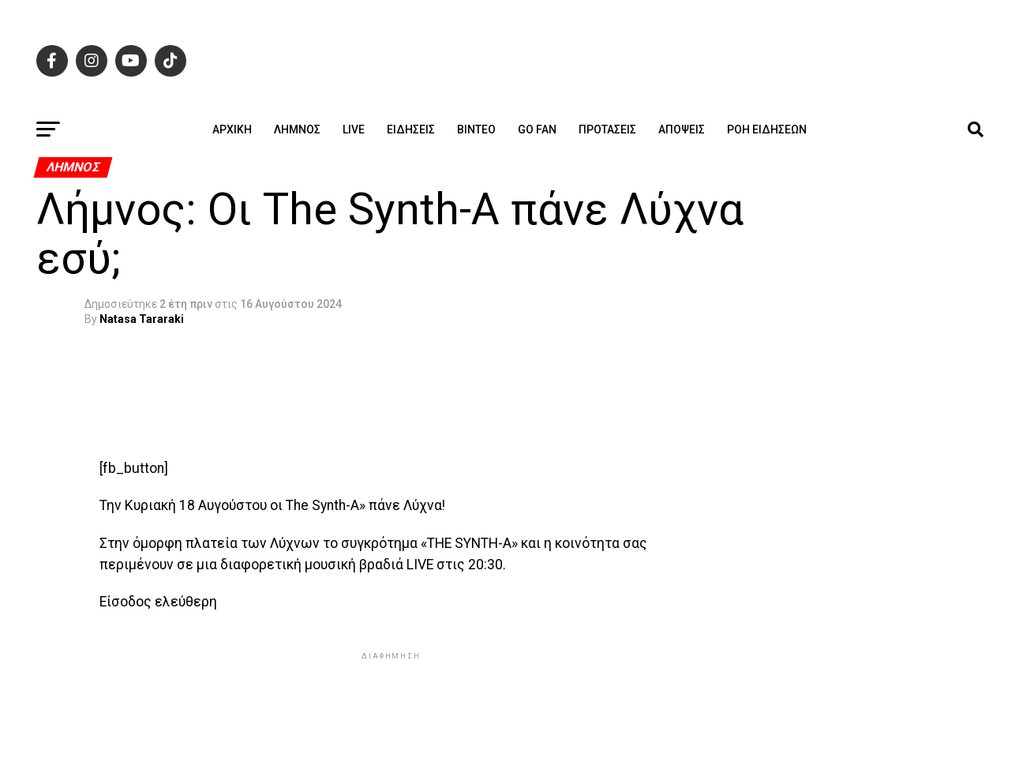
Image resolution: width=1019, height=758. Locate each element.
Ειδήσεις (411, 129)
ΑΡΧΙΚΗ (232, 129)
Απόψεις (681, 129)
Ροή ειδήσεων (767, 129)
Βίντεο (476, 129)
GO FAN (537, 129)
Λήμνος (297, 129)
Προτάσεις (607, 129)
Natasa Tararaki (141, 319)
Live (354, 129)
